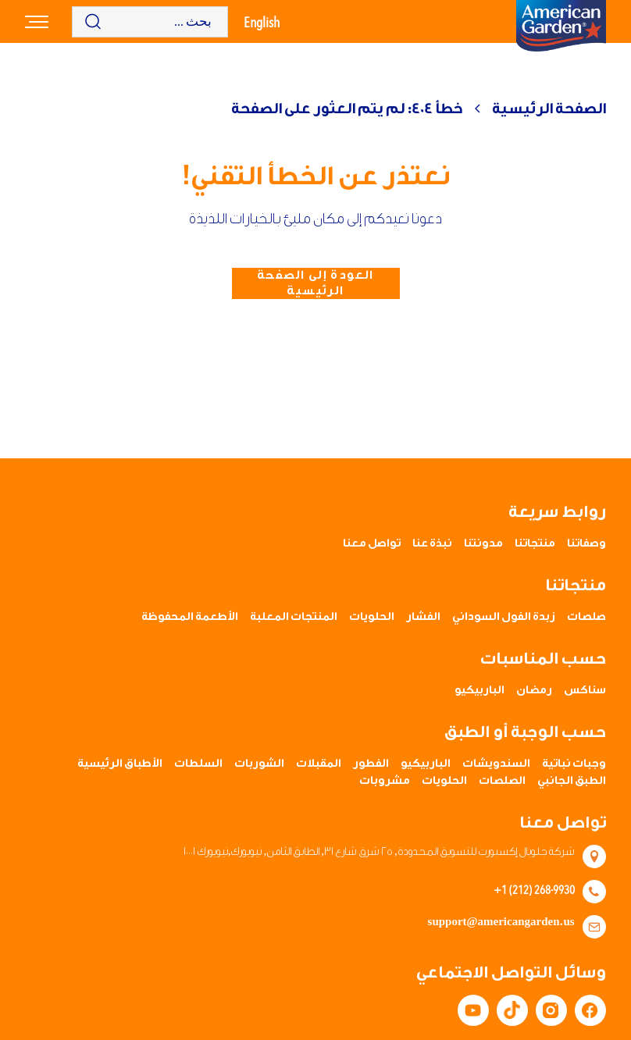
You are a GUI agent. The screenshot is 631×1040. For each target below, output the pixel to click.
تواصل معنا (372, 543)
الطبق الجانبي (571, 781)
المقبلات (318, 763)
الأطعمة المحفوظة (189, 617)
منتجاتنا (535, 543)
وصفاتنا (586, 543)
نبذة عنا (432, 543)
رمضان (534, 690)
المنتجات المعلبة (293, 617)
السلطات (198, 763)
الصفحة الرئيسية (549, 108)
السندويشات (496, 763)
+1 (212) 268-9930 (534, 889)
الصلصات (502, 781)
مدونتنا (483, 543)
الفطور (371, 763)
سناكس (585, 690)
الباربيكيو (479, 690)
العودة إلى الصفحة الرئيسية (315, 283)
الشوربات (259, 763)
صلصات (586, 617)
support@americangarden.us (501, 922)
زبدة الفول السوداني (503, 617)
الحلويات (371, 617)
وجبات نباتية (574, 763)
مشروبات (384, 781)
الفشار (423, 617)
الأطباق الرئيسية (119, 763)
